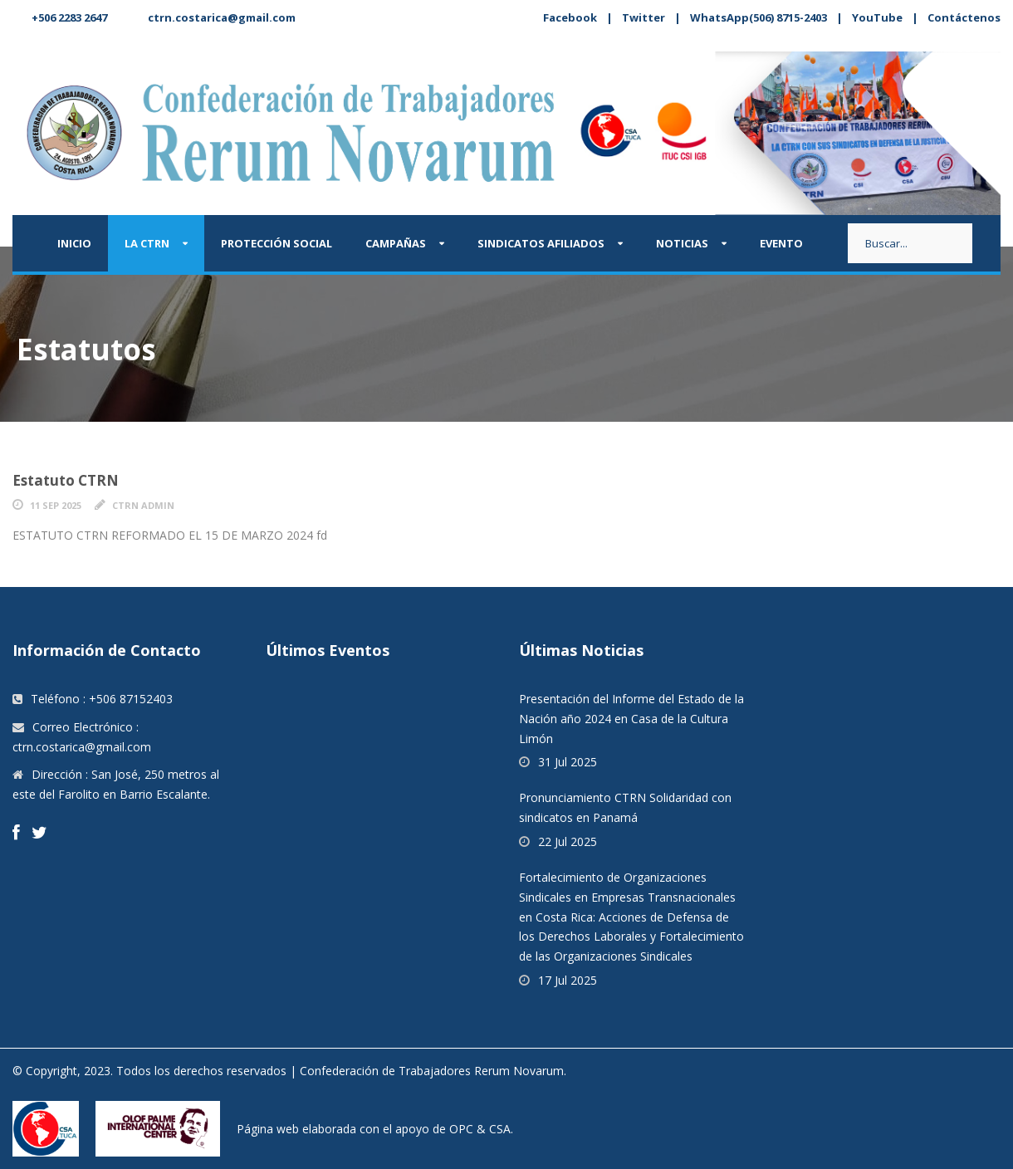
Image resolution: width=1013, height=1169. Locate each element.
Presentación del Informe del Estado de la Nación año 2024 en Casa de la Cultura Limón (631, 718)
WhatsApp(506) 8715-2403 (758, 17)
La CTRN (147, 243)
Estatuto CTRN (65, 480)
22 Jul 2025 (567, 841)
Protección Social (276, 243)
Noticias (682, 243)
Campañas (395, 243)
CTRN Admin (143, 505)
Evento (781, 243)
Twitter (643, 17)
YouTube (877, 17)
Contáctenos (964, 17)
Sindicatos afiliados (540, 243)
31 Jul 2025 (567, 762)
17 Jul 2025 (567, 980)
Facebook (570, 17)
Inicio (74, 243)
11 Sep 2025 (55, 505)
